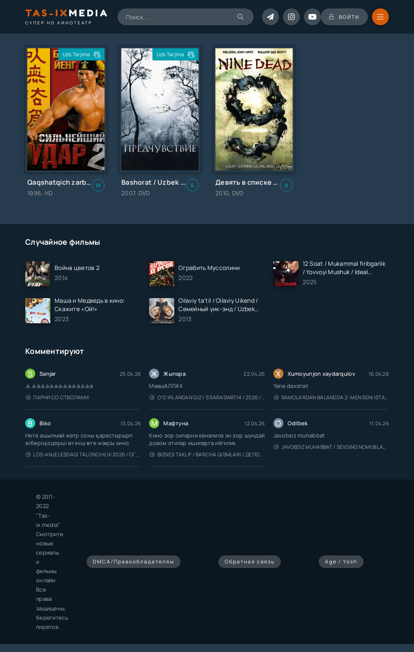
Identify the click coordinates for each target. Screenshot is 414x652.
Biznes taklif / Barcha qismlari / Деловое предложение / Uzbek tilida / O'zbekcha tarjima (207, 454)
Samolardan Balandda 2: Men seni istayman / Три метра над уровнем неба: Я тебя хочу (331, 397)
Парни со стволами (57, 397)
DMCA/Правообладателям (133, 561)
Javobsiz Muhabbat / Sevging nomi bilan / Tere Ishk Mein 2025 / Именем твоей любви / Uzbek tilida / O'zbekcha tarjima (331, 446)
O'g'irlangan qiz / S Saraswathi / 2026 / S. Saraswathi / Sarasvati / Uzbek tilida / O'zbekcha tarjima (207, 397)
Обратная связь (250, 561)
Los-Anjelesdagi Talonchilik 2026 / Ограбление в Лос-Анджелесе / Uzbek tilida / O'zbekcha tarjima (83, 454)
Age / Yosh (341, 561)
